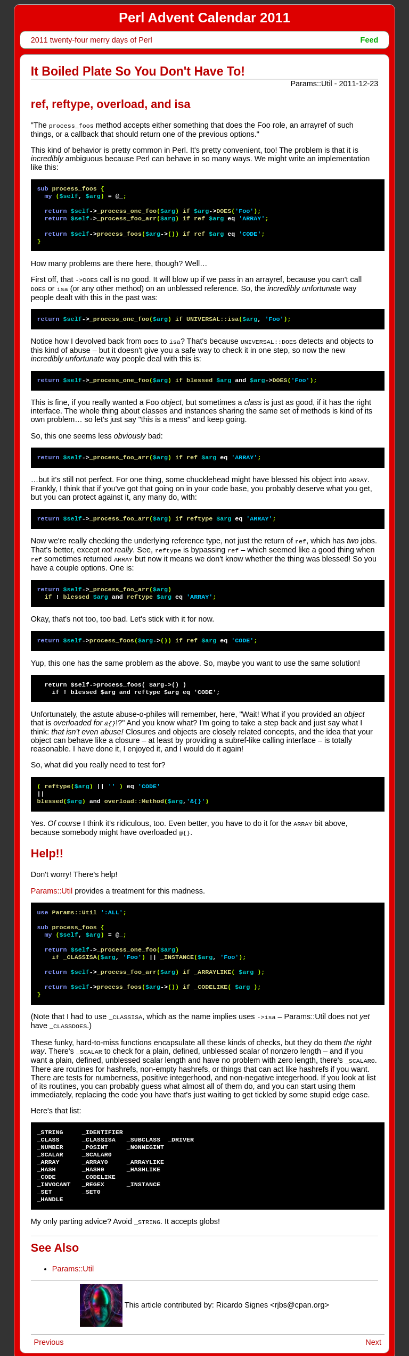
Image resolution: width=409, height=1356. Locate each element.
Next (373, 1333)
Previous (49, 1333)
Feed (370, 40)
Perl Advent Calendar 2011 (204, 17)
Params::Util (51, 885)
